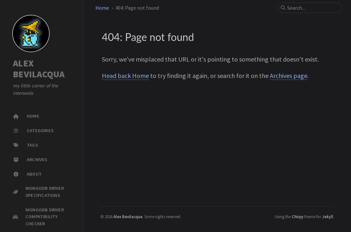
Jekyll (327, 216)
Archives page (288, 76)
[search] (312, 8)
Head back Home (125, 76)
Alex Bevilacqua (127, 216)
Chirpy (297, 216)
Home (102, 8)
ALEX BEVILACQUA (39, 69)
